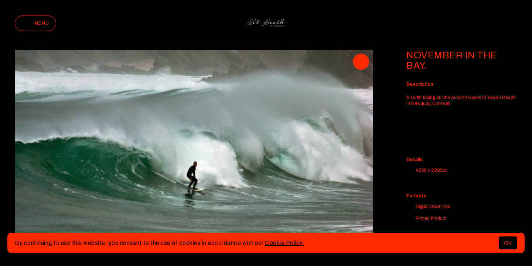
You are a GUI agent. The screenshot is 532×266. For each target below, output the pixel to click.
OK (508, 243)
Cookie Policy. (284, 243)
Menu (35, 23)
